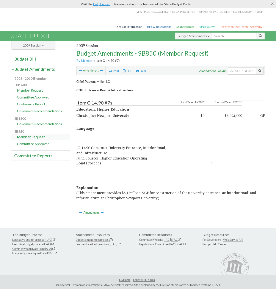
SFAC (174, 239)
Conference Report (31, 104)
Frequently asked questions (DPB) (32, 253)
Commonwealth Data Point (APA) (32, 248)
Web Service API (233, 239)
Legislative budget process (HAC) (32, 239)
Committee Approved (33, 97)
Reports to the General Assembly (241, 26)
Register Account (243, 12)
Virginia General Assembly (152, 12)
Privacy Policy (207, 12)
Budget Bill (25, 58)
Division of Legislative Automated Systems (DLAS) (190, 285)
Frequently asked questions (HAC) (96, 244)
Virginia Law (207, 26)
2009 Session (33, 45)
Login (260, 12)
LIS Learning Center (183, 12)
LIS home (225, 12)
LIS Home (124, 279)
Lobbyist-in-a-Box (144, 279)
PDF (127, 71)
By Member (84, 60)
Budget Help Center (214, 244)
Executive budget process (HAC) (31, 244)
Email (141, 71)
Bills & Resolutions (159, 26)
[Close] (272, 3)
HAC (166, 239)
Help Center (101, 4)
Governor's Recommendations (39, 111)
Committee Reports (33, 155)
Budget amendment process (93, 239)
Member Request (30, 90)
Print (114, 71)
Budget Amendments (193, 36)
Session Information (129, 26)
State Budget (185, 26)
